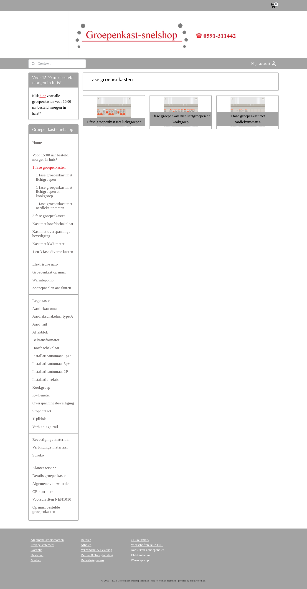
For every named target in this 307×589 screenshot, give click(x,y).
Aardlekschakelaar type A (52, 316)
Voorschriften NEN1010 (51, 499)
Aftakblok (40, 332)
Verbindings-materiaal (50, 447)
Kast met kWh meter (48, 244)
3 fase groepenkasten (49, 216)
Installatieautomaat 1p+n (51, 356)
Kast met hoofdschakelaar (53, 224)
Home (37, 142)
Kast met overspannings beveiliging (51, 233)
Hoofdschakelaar (45, 348)
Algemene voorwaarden (51, 483)
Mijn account (264, 63)
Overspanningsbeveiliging (53, 403)
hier (43, 96)
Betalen (86, 540)
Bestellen (37, 555)
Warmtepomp (42, 280)
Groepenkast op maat (49, 272)
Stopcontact (41, 411)
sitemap (145, 580)
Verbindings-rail (45, 427)
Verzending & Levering (96, 550)
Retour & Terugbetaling (97, 555)
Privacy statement (42, 545)
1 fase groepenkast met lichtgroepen (54, 177)
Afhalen (86, 545)
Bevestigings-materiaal (50, 439)
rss (152, 580)
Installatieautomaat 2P (50, 371)
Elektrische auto (45, 264)
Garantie (36, 550)
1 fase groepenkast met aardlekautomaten (54, 206)
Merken (36, 560)
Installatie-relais (45, 379)
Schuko (38, 455)
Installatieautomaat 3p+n (51, 363)
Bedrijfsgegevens (92, 560)
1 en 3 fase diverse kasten (52, 252)
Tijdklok (39, 419)
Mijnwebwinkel (198, 580)
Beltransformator (46, 340)
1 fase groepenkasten (49, 167)
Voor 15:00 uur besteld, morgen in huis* (50, 157)
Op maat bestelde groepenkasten (46, 509)
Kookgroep (41, 387)
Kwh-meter (41, 395)
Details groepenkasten (49, 476)
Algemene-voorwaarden (47, 540)
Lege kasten (41, 300)
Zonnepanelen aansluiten (51, 288)
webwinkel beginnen (166, 580)
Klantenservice (44, 468)
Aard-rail (39, 324)
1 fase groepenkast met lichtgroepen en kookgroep (54, 191)
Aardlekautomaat (46, 308)
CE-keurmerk (42, 491)
